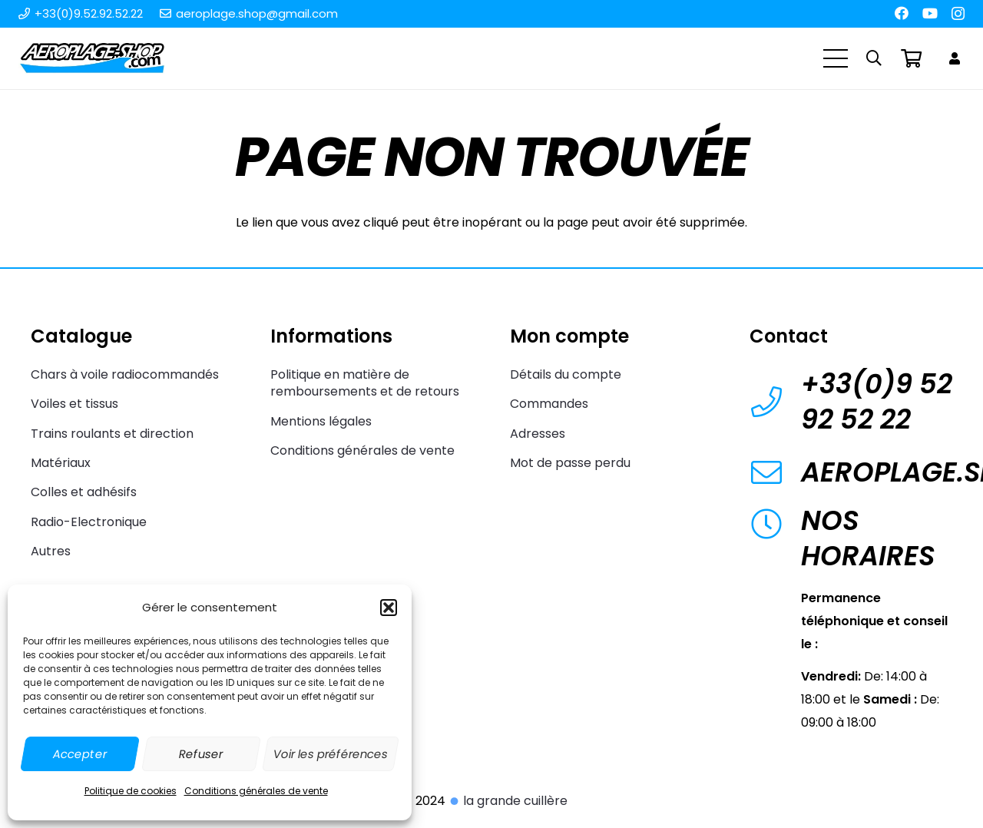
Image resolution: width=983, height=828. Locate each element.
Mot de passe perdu (570, 463)
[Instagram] (958, 14)
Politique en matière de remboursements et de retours (364, 383)
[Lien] (957, 58)
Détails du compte (565, 374)
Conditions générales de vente (256, 790)
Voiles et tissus (74, 403)
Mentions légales (321, 421)
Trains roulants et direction (112, 433)
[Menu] (835, 58)
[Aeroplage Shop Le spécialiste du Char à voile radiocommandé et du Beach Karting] (91, 58)
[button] (388, 607)
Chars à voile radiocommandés (125, 374)
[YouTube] (930, 13)
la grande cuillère (508, 801)
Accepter (79, 754)
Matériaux (61, 463)
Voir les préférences (330, 754)
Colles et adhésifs (84, 492)
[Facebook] (902, 13)
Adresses (537, 433)
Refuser (200, 754)
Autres (51, 551)
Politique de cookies (130, 790)
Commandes (549, 403)
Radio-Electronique (89, 522)
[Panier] (911, 58)
